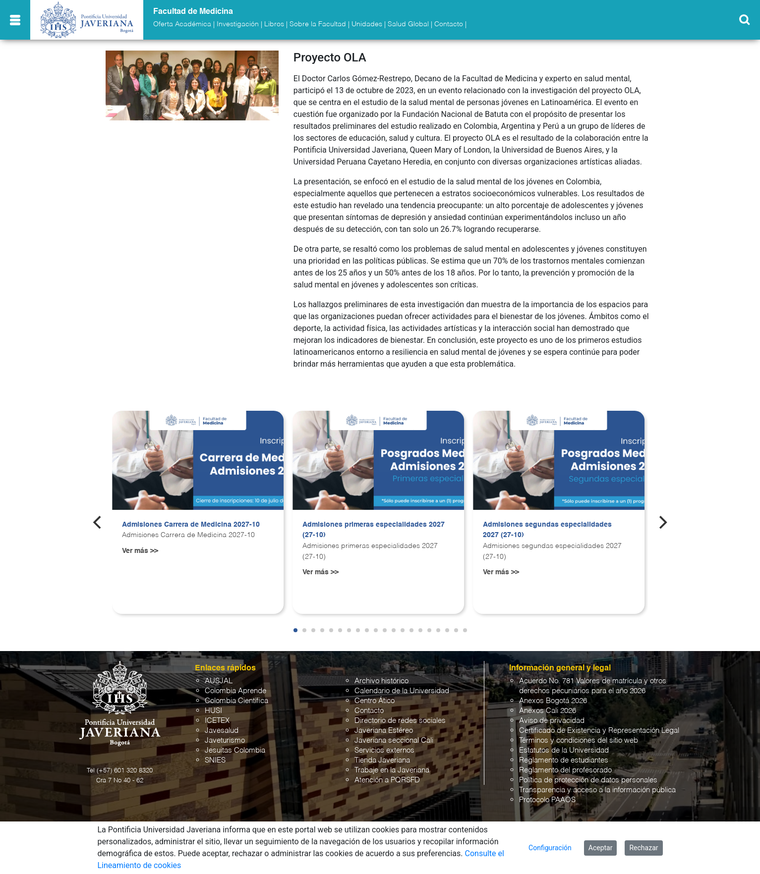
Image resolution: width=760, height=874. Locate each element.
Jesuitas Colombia (235, 750)
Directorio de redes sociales (400, 720)
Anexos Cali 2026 (547, 710)
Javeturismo (225, 740)
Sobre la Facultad (318, 24)
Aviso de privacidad (552, 720)
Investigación (238, 24)
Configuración (550, 848)
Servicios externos (384, 750)
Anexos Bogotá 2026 (553, 701)
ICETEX (217, 720)
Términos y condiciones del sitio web (578, 740)
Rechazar (643, 848)
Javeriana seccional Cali (393, 740)
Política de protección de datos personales (588, 780)
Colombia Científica (236, 701)
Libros (274, 24)
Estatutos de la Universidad (564, 750)
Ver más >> (140, 550)
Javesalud (221, 730)
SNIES (215, 760)
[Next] (662, 522)
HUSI (213, 710)
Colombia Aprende (235, 691)
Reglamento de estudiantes (563, 760)
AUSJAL (219, 681)
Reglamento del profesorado (565, 770)
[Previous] (98, 522)
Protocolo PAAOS (547, 800)
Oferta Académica (182, 24)
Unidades (366, 24)
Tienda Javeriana (382, 760)
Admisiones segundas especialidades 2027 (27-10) (547, 530)
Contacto (448, 24)
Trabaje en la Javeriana (391, 770)
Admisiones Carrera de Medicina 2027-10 (191, 524)
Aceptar (600, 848)
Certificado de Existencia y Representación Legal (599, 730)
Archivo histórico (381, 681)
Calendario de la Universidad (401, 691)
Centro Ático (374, 701)
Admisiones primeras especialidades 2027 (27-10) (373, 530)
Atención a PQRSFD (387, 780)
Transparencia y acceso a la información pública (597, 790)
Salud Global (408, 24)
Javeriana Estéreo (383, 730)
